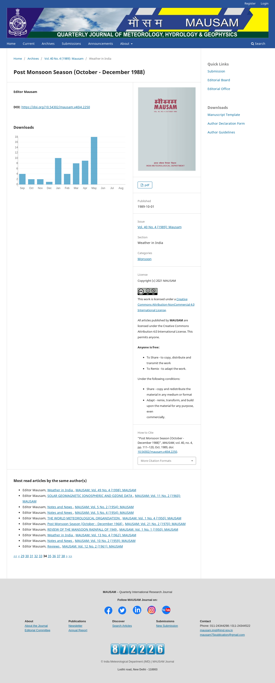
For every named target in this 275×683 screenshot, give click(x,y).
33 (40, 556)
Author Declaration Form (226, 123)
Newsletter (75, 625)
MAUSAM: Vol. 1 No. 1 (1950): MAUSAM (148, 529)
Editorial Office (219, 89)
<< (15, 556)
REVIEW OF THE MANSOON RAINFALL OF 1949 (82, 529)
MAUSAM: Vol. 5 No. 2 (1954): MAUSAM (104, 507)
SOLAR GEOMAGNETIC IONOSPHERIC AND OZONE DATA (90, 496)
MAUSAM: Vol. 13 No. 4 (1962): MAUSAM (106, 535)
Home (11, 43)
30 (27, 556)
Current (29, 43)
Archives (48, 43)
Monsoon (145, 259)
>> (70, 556)
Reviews (53, 546)
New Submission (167, 625)
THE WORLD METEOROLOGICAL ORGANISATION (84, 518)
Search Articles (122, 625)
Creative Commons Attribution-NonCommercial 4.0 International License (166, 304)
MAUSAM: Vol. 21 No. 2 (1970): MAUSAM (155, 524)
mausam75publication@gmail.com (222, 634)
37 (58, 556)
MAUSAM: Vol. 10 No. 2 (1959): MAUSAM (105, 541)
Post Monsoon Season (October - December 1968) (85, 524)
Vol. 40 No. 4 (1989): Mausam (63, 58)
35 (49, 556)
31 (31, 556)
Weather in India (60, 490)
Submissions (71, 43)
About (125, 43)
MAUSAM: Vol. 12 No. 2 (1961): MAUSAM (92, 546)
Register (250, 3)
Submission (216, 71)
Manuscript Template (224, 115)
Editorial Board (219, 80)
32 (36, 556)
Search (258, 43)
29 (22, 556)
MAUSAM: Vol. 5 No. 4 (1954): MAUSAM (104, 512)
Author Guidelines (221, 132)
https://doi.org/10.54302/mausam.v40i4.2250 (55, 107)
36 (54, 556)
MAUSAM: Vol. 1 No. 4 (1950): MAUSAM (151, 518)
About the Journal (36, 625)
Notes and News (60, 507)
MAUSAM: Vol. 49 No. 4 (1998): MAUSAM (106, 490)
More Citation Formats (156, 461)
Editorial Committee (37, 630)
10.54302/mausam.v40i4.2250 (157, 452)
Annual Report (78, 630)
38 (63, 556)
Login (264, 3)
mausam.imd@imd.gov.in (216, 630)
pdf (146, 185)
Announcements (100, 43)
